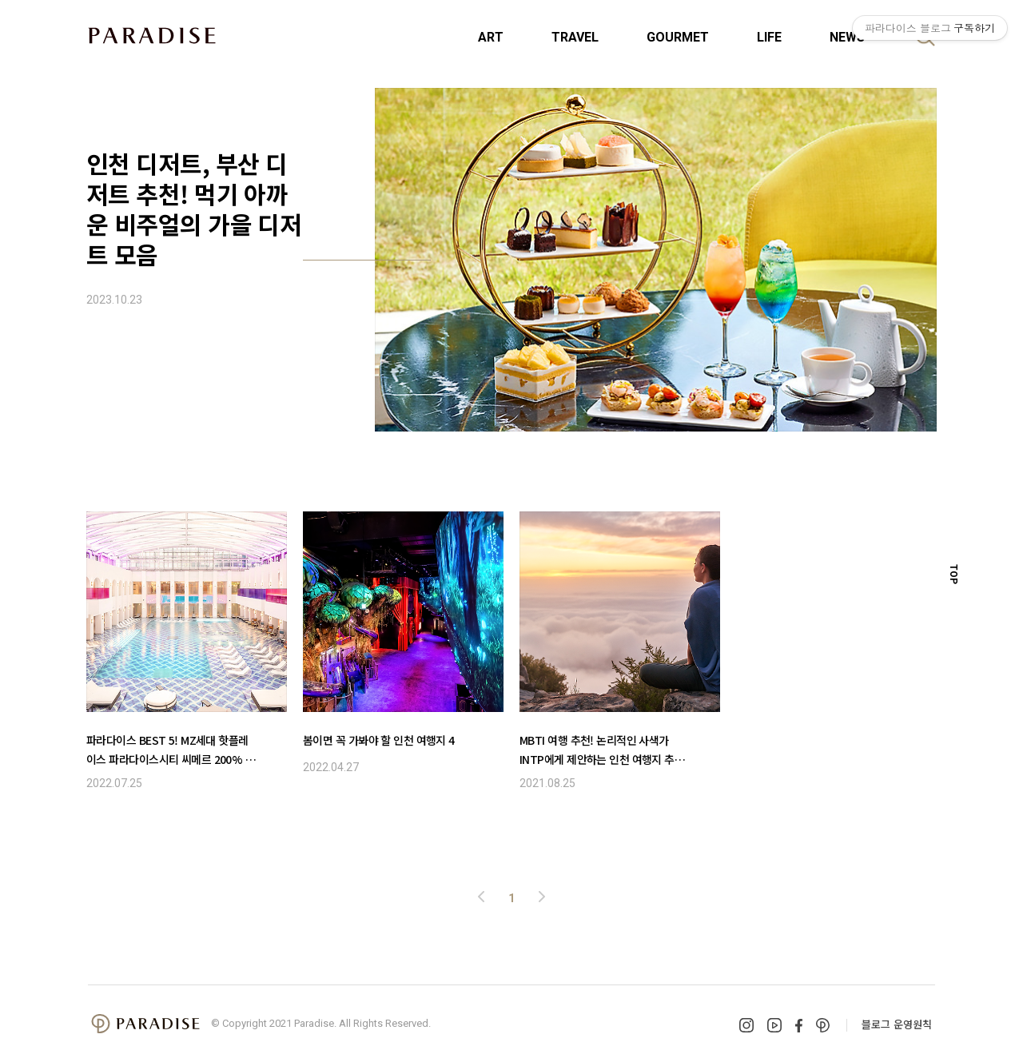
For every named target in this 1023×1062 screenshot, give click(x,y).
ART (491, 37)
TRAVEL (575, 37)
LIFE (769, 37)
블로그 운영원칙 (897, 1024)
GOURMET (678, 37)
